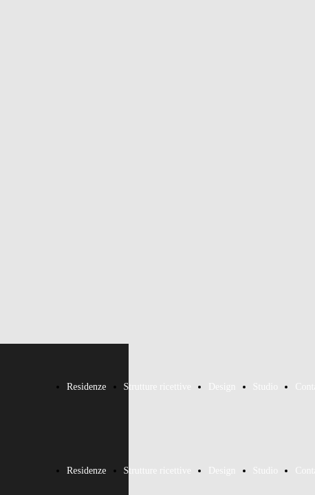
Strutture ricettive (157, 387)
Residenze (87, 387)
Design (222, 387)
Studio (266, 387)
